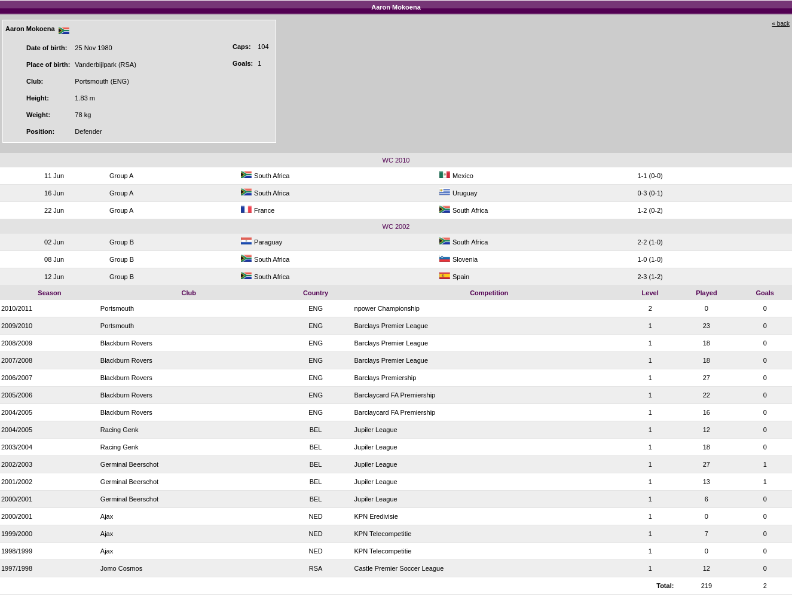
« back (781, 23)
